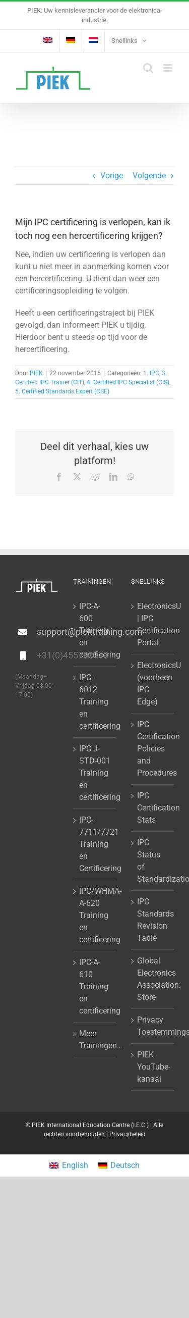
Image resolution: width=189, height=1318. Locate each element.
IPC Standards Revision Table (153, 920)
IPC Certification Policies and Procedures (153, 749)
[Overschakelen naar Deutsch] (119, 1165)
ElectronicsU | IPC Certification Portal (153, 624)
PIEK (36, 373)
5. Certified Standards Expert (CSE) (62, 391)
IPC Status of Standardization (153, 861)
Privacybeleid (127, 1134)
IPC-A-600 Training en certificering (95, 630)
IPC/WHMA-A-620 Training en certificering (95, 915)
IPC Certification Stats (153, 808)
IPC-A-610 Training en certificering (95, 986)
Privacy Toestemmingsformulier (153, 1026)
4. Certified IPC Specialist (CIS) (128, 382)
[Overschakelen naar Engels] (48, 41)
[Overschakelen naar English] (68, 1165)
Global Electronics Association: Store (153, 979)
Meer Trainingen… (95, 1039)
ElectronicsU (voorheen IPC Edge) (153, 683)
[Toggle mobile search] (148, 68)
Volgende (149, 175)
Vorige (111, 175)
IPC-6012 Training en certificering (95, 702)
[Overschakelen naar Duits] (70, 41)
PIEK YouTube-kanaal (153, 1067)
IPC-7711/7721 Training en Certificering (95, 844)
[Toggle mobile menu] (168, 68)
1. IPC (151, 373)
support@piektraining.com (47, 631)
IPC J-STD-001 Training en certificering (95, 773)
